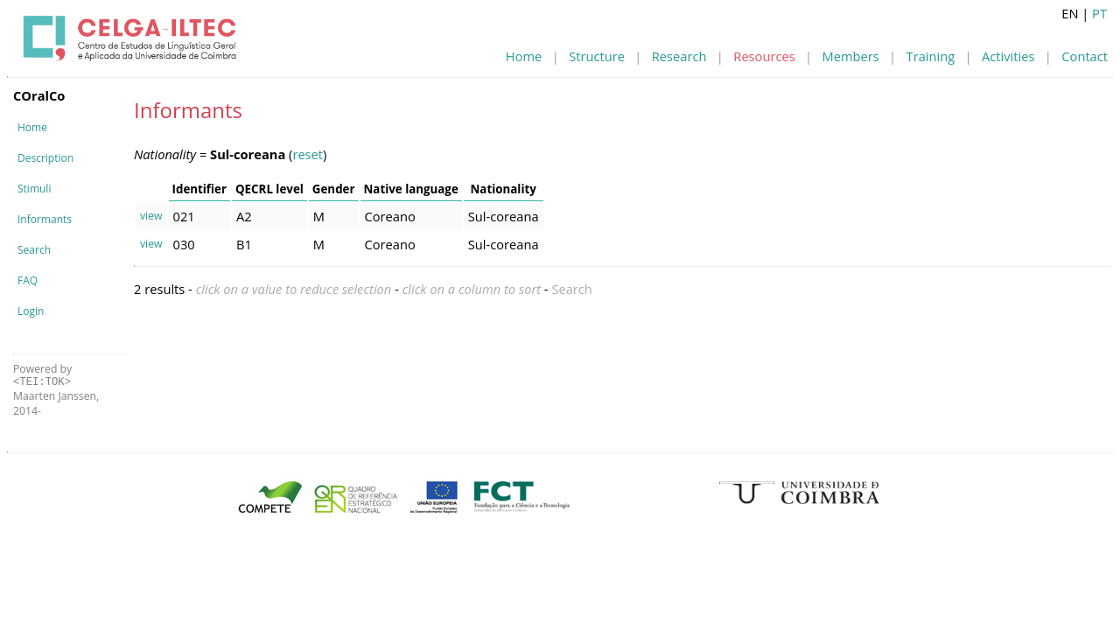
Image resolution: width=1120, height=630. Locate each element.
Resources (763, 56)
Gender (333, 189)
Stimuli (34, 188)
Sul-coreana (503, 216)
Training (931, 56)
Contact (1084, 56)
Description (46, 157)
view (151, 215)
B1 (244, 244)
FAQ (28, 280)
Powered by (42, 374)
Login (31, 311)
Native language (411, 189)
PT (1099, 13)
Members (850, 56)
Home (524, 56)
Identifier (199, 189)
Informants (45, 219)
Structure (597, 56)
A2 (244, 216)
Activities (1008, 56)
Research (679, 56)
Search (34, 249)
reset (307, 154)
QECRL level (269, 189)
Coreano (390, 216)
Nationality (503, 189)
